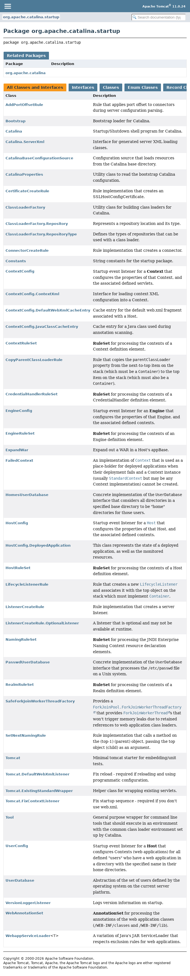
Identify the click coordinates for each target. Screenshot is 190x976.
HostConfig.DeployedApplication (38, 545)
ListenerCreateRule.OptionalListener (42, 623)
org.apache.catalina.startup (31, 17)
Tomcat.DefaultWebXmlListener (37, 774)
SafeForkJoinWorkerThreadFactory (40, 701)
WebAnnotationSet (24, 913)
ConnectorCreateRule (27, 250)
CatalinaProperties (24, 174)
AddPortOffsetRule (24, 105)
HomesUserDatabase (27, 495)
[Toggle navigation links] (7, 6)
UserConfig (17, 846)
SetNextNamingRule (26, 735)
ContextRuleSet (21, 343)
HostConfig (17, 523)
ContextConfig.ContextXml (32, 294)
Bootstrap (15, 121)
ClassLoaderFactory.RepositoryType (41, 234)
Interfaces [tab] (83, 87)
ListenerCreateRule (25, 607)
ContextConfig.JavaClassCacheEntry (42, 327)
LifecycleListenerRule (27, 584)
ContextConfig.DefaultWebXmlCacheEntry (48, 310)
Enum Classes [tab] (143, 87)
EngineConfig (19, 411)
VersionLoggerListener (28, 903)
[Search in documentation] (158, 17)
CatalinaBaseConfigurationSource (39, 158)
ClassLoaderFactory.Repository (37, 224)
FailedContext (19, 460)
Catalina (14, 131)
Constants (16, 261)
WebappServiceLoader (28, 936)
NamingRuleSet (21, 639)
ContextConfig (20, 271)
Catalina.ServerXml (25, 142)
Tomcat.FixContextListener (32, 801)
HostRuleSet (18, 568)
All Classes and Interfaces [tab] (35, 87)
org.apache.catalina (26, 73)
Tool (10, 817)
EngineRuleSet (20, 433)
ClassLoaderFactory (25, 207)
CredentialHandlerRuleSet (32, 394)
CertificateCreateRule (27, 191)
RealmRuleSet (20, 684)
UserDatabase (20, 880)
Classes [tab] (111, 87)
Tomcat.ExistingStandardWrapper (39, 791)
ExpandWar (17, 450)
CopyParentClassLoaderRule (34, 360)
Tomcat (13, 758)
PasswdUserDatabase (28, 662)
